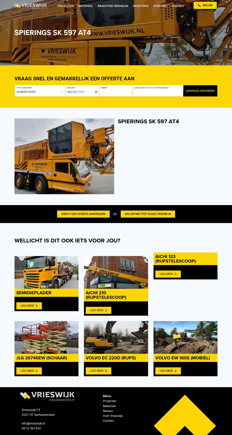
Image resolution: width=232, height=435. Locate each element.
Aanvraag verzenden (200, 90)
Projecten (65, 6)
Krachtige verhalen (113, 6)
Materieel (85, 6)
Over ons (160, 6)
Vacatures (140, 6)
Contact (177, 6)
